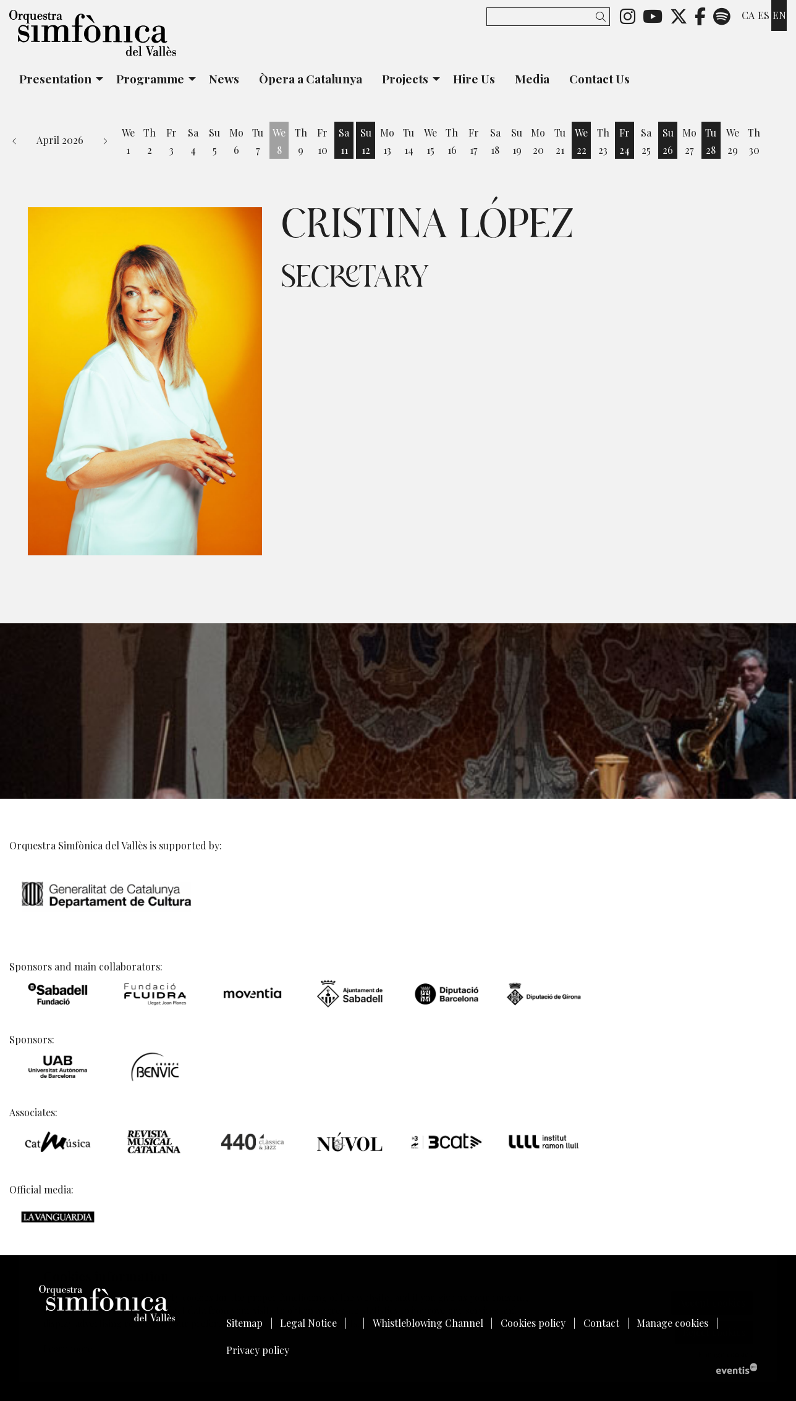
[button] (603, 16)
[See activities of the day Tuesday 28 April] (711, 141)
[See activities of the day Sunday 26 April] (667, 141)
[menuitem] (627, 15)
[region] (145, 381)
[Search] (548, 16)
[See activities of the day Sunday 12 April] (365, 141)
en (779, 15)
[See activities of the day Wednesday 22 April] (581, 141)
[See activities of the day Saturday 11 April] (344, 141)
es (763, 15)
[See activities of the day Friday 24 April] (624, 141)
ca (748, 15)
